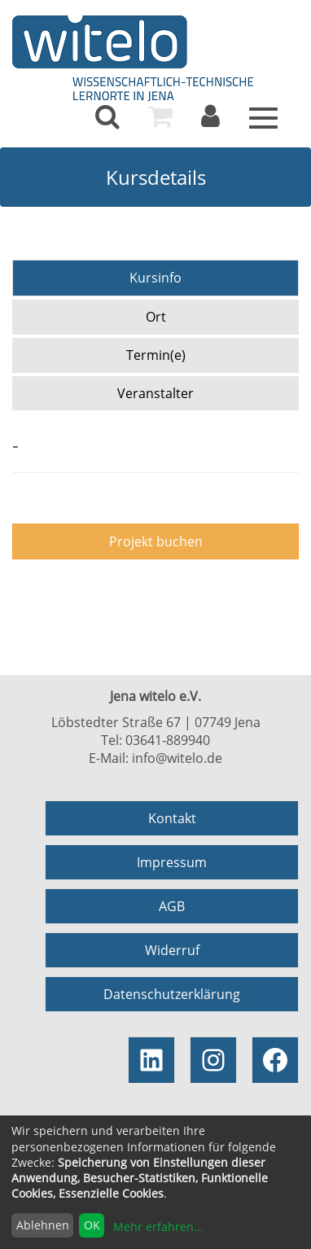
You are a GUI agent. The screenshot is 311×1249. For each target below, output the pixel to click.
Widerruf (172, 950)
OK (92, 1225)
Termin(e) (156, 355)
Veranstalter (155, 393)
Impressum (172, 862)
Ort (156, 317)
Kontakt (172, 818)
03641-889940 (167, 740)
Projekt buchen (156, 541)
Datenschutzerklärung (171, 994)
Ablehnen (42, 1225)
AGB (172, 906)
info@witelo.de (177, 758)
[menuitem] (107, 116)
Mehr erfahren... (158, 1226)
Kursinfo (155, 278)
